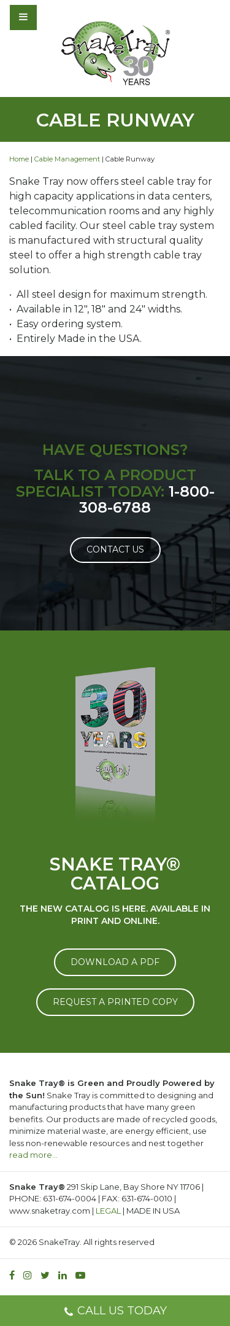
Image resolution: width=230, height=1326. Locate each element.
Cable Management (67, 159)
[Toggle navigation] (56, 17)
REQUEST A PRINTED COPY (115, 1001)
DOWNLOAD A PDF (115, 961)
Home (19, 159)
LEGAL (108, 1211)
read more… (33, 1155)
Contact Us (115, 549)
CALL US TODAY (115, 1312)
